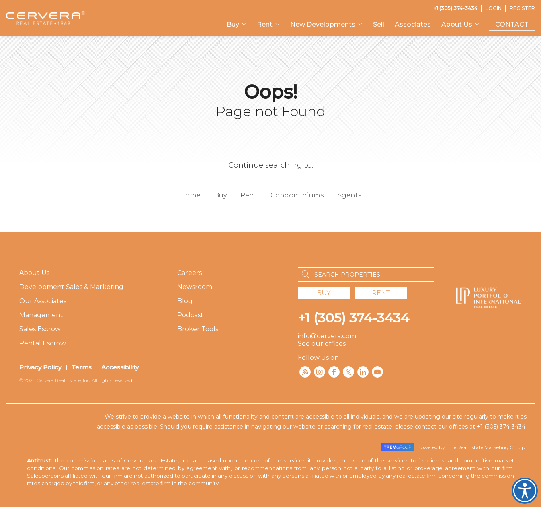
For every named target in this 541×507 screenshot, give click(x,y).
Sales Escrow (40, 329)
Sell (378, 24)
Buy (233, 24)
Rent (265, 24)
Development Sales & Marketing (71, 287)
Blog (185, 301)
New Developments (322, 24)
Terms (81, 367)
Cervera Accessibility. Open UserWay (525, 491)
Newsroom (194, 287)
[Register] (522, 8)
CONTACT (512, 24)
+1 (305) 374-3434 (353, 318)
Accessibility (120, 367)
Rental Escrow (42, 343)
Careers (189, 273)
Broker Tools (197, 329)
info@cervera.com (327, 336)
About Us (456, 24)
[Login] (494, 8)
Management (41, 315)
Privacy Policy (40, 367)
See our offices (322, 343)
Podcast (190, 315)
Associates (413, 24)
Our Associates (42, 301)
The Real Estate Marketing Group (486, 447)
